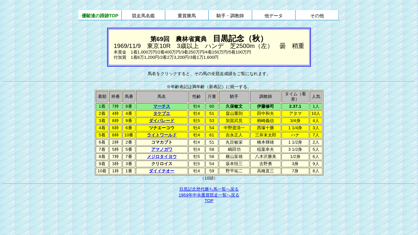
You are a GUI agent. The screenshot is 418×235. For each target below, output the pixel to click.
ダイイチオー (161, 170)
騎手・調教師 (230, 15)
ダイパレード (161, 120)
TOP (208, 200)
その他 (317, 15)
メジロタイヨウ (162, 156)
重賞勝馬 (187, 15)
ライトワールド (162, 135)
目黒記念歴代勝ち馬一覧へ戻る (209, 189)
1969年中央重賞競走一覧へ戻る (209, 195)
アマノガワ (161, 149)
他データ (274, 15)
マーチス (161, 106)
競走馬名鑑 (143, 15)
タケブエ (161, 113)
